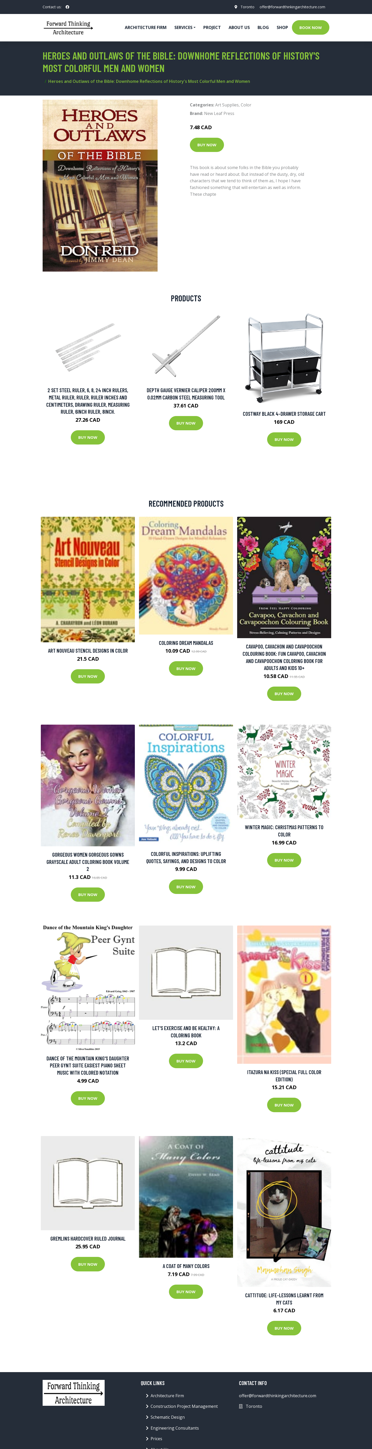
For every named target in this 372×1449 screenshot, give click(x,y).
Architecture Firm (167, 1396)
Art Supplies (227, 105)
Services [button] (183, 27)
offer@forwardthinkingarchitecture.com (292, 6)
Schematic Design (168, 1417)
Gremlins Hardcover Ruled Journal (88, 1238)
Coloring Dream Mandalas (186, 642)
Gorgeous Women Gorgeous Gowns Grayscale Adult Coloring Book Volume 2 (88, 861)
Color (246, 105)
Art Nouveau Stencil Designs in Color (88, 650)
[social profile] (67, 7)
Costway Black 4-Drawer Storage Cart (284, 413)
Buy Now (206, 144)
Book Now (310, 27)
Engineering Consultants (175, 1428)
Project (212, 27)
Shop (282, 27)
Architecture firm (146, 27)
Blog (263, 27)
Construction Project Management (184, 1406)
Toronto (247, 6)
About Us (239, 27)
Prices (156, 1438)
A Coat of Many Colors (186, 1266)
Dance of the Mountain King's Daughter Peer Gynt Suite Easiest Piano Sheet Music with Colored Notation (88, 1065)
